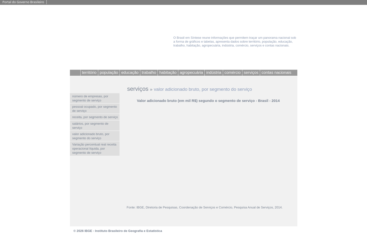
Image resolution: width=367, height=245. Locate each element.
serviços (138, 88)
